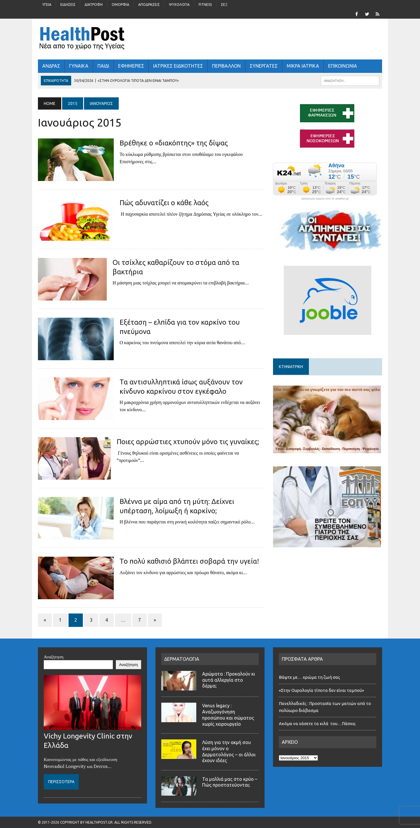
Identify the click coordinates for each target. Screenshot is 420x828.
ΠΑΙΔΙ (103, 65)
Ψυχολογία (179, 4)
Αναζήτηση (54, 657)
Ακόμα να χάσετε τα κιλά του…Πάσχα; (317, 723)
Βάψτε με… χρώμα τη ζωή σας (309, 677)
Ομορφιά (120, 4)
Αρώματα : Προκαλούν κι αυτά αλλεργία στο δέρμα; (228, 680)
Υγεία (46, 4)
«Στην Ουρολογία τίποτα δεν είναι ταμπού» (321, 690)
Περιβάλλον (226, 65)
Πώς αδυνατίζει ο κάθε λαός (164, 203)
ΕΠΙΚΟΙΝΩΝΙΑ (342, 65)
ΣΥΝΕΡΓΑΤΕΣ (264, 65)
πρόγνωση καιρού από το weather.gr (325, 198)
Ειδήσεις (68, 4)
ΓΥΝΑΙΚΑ (78, 65)
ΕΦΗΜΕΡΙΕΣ (131, 65)
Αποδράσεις (149, 4)
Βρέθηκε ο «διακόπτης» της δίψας (174, 143)
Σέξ (224, 4)
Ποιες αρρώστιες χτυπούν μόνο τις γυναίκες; (188, 442)
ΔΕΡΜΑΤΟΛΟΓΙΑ (181, 659)
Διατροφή (94, 4)
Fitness (205, 4)
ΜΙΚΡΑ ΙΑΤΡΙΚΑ (303, 65)
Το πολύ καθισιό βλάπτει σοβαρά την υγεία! (189, 561)
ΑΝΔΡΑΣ (51, 65)
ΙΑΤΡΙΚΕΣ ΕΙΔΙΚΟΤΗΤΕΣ (178, 65)
